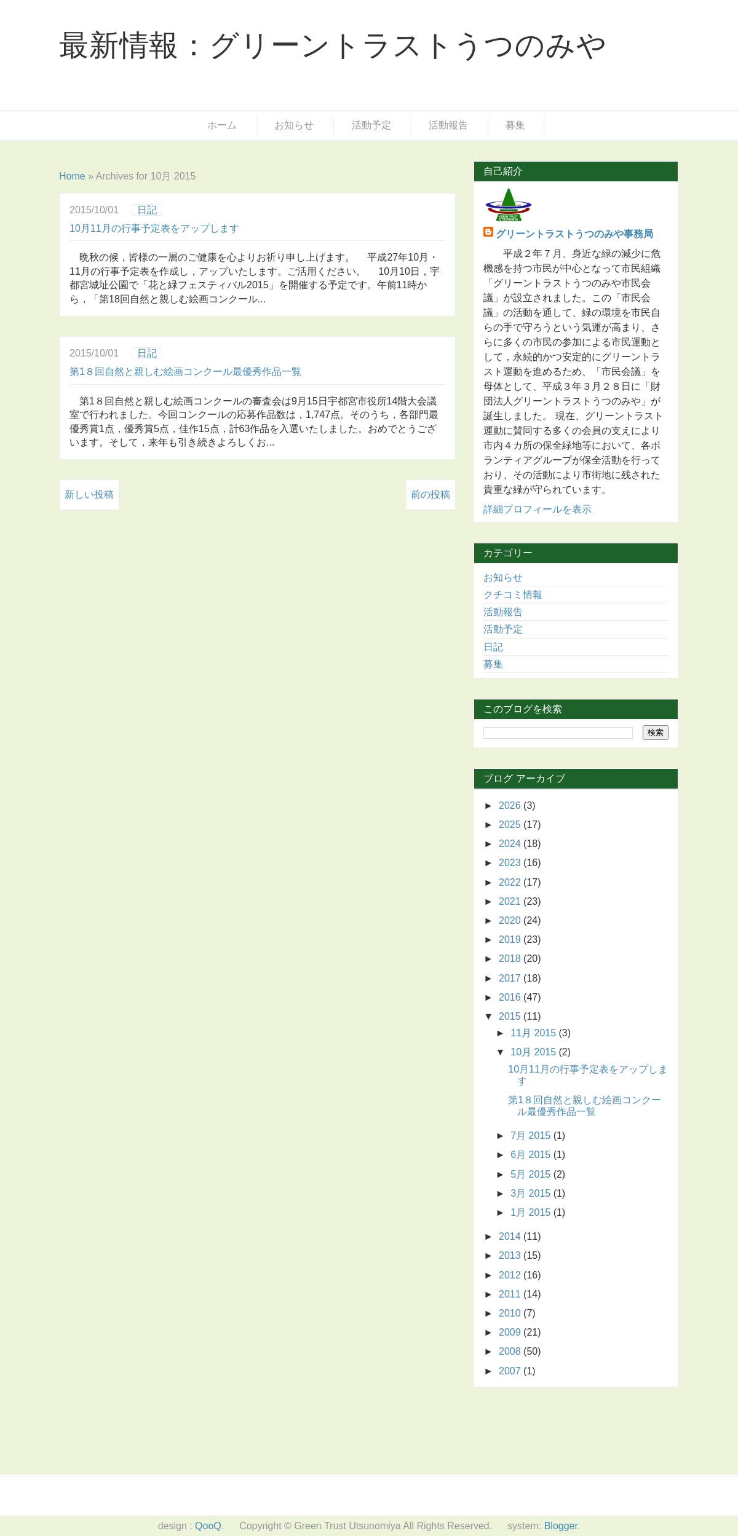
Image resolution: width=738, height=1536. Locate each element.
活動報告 (448, 125)
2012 (511, 1275)
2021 (511, 901)
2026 (511, 805)
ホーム (222, 125)
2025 (511, 824)
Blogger (560, 1526)
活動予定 (371, 125)
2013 (511, 1255)
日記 (147, 210)
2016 (511, 997)
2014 (511, 1236)
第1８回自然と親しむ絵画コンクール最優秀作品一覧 (185, 371)
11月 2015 (534, 1033)
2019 (511, 939)
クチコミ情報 (512, 594)
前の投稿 (430, 494)
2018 (511, 958)
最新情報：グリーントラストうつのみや (332, 45)
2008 (511, 1351)
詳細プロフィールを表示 (537, 509)
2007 (511, 1371)
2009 (511, 1332)
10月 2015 (534, 1052)
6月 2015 (531, 1154)
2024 (511, 843)
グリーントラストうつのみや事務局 (574, 234)
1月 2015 (531, 1212)
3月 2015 (531, 1193)
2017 (511, 978)
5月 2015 (531, 1174)
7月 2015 (531, 1135)
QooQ (208, 1526)
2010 (511, 1313)
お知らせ (294, 125)
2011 (511, 1294)
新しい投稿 (89, 494)
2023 (511, 862)
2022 (511, 882)
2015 (511, 1016)
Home (72, 176)
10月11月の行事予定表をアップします (154, 228)
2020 (511, 920)
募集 (515, 125)
